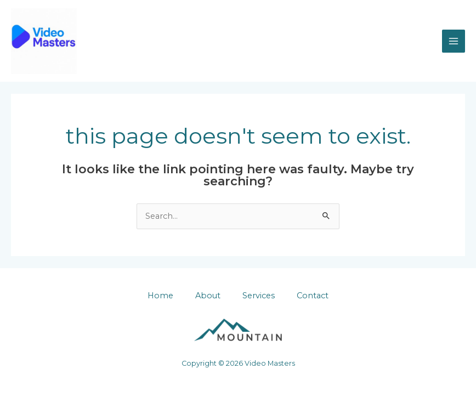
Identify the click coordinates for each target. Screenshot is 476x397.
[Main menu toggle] (453, 41)
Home (160, 295)
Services (258, 295)
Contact (312, 295)
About (207, 295)
